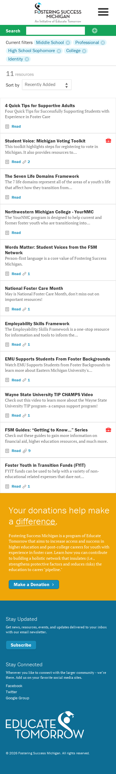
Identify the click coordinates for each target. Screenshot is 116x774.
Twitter (11, 691)
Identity (15, 59)
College (73, 51)
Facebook (14, 685)
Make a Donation (34, 584)
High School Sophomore (31, 51)
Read (15, 126)
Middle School (50, 42)
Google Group (17, 697)
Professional (87, 42)
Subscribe (21, 645)
